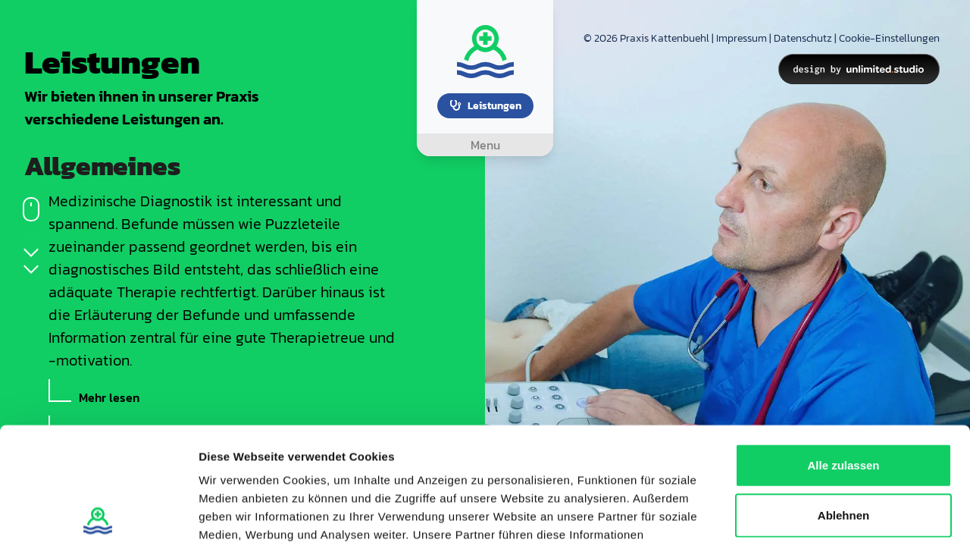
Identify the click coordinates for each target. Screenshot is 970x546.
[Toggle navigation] (485, 144)
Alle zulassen (843, 348)
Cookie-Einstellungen (889, 38)
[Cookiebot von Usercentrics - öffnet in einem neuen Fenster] (98, 516)
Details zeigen (806, 516)
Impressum (741, 38)
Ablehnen (843, 398)
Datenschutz (803, 38)
